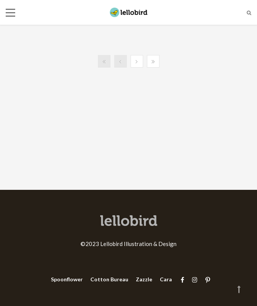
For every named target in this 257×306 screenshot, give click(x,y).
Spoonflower (67, 279)
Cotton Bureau (109, 279)
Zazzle (144, 279)
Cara (166, 279)
